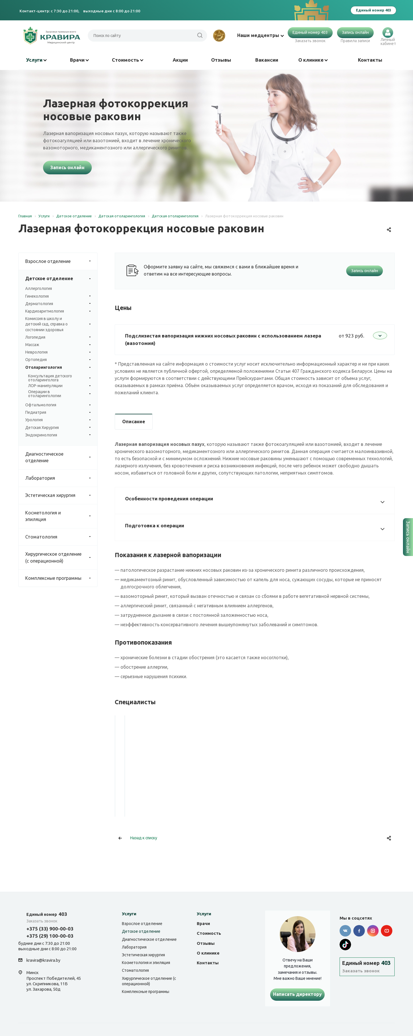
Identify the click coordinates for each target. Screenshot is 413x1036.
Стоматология (61, 536)
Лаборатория (61, 478)
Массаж (58, 345)
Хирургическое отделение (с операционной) (61, 557)
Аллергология (38, 288)
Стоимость (127, 60)
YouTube (386, 931)
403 (46, 914)
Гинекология (58, 296)
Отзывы (221, 60)
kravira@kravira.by (43, 960)
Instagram (373, 931)
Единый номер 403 (310, 32)
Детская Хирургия (58, 427)
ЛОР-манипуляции (59, 386)
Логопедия (58, 337)
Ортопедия (58, 359)
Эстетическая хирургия (61, 495)
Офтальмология (58, 405)
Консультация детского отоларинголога (59, 378)
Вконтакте (345, 931)
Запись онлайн (355, 32)
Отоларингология (58, 367)
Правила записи (355, 40)
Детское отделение (61, 278)
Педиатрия (58, 412)
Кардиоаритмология (58, 311)
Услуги (36, 60)
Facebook (359, 931)
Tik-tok (345, 944)
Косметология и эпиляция (61, 516)
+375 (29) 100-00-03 (49, 936)
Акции (180, 60)
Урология (58, 420)
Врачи (79, 60)
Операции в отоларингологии (59, 394)
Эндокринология (58, 435)
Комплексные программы (61, 578)
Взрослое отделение (61, 261)
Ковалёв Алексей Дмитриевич (158, 785)
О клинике (313, 60)
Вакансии (266, 60)
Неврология (58, 352)
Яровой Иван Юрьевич (255, 781)
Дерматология (58, 304)
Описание (133, 421)
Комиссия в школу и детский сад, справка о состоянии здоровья (58, 324)
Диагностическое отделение (61, 457)
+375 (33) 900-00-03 (49, 928)
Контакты (370, 60)
